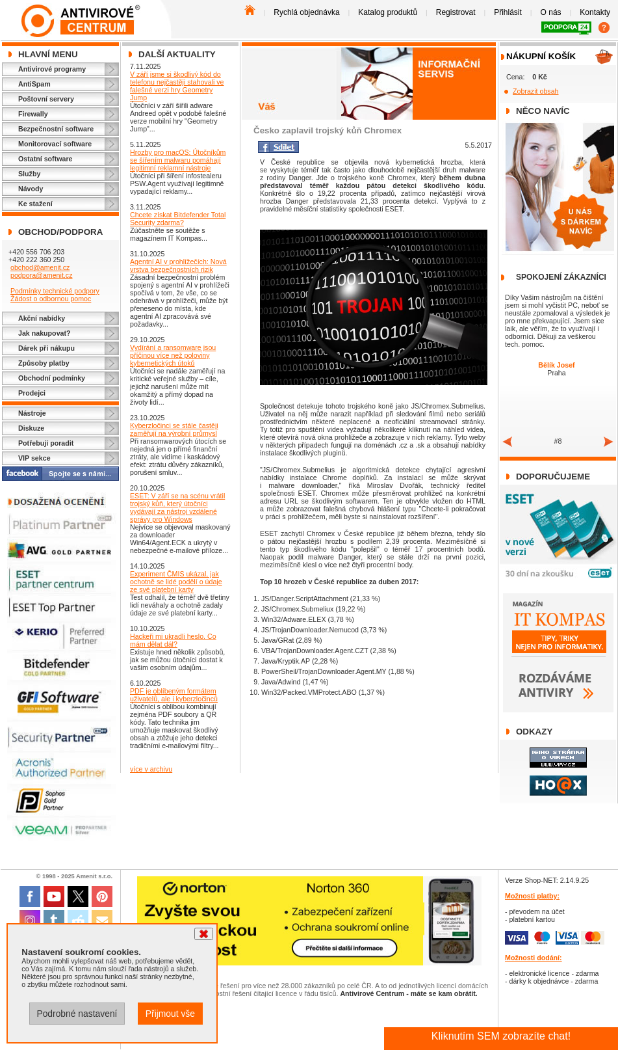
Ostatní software (45, 159)
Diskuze (31, 428)
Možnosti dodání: (533, 958)
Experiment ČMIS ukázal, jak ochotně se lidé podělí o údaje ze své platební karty (176, 581)
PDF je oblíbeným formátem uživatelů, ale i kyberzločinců (174, 695)
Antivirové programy (52, 69)
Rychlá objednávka (306, 12)
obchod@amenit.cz (40, 267)
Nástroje (32, 413)
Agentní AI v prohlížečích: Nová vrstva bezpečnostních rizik (178, 265)
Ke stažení (35, 204)
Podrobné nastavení (76, 1013)
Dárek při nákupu (46, 348)
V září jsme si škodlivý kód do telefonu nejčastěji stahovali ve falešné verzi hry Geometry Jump (177, 85)
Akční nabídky (41, 318)
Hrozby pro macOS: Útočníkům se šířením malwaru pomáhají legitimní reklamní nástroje (177, 160)
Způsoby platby (44, 363)
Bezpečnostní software (56, 129)
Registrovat (456, 12)
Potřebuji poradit (45, 443)
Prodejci (31, 393)
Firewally (33, 114)
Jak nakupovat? (44, 333)
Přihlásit (508, 12)
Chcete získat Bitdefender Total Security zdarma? (177, 218)
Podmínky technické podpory (54, 291)
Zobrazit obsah (536, 91)
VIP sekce (34, 458)
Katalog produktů (387, 12)
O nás (551, 12)
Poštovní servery (46, 99)
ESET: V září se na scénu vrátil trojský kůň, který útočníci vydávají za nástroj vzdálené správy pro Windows (177, 507)
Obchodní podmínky (51, 378)
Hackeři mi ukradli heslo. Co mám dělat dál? (173, 640)
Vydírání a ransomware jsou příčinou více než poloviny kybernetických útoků (173, 355)
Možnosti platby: (532, 896)
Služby (29, 174)
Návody (31, 189)
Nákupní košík (541, 56)
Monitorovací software (55, 144)
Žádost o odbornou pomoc (50, 299)
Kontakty (595, 12)
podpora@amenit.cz (41, 275)
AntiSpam (34, 84)
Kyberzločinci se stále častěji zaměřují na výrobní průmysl (174, 429)
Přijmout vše (170, 1013)
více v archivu (151, 769)
